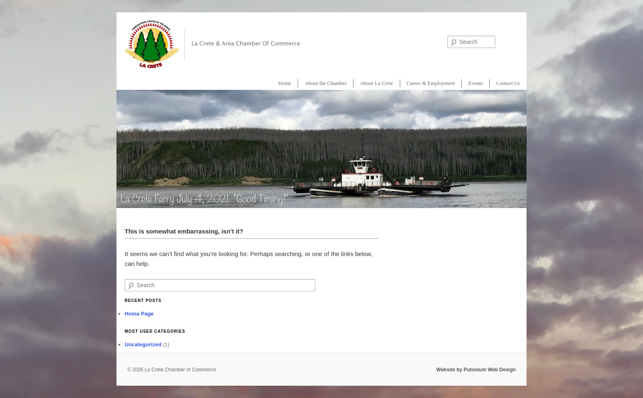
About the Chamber (326, 83)
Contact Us (508, 83)
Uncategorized (143, 344)
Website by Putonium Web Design (476, 370)
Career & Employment (430, 83)
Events (475, 83)
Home (285, 83)
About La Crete (376, 83)
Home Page (139, 314)
